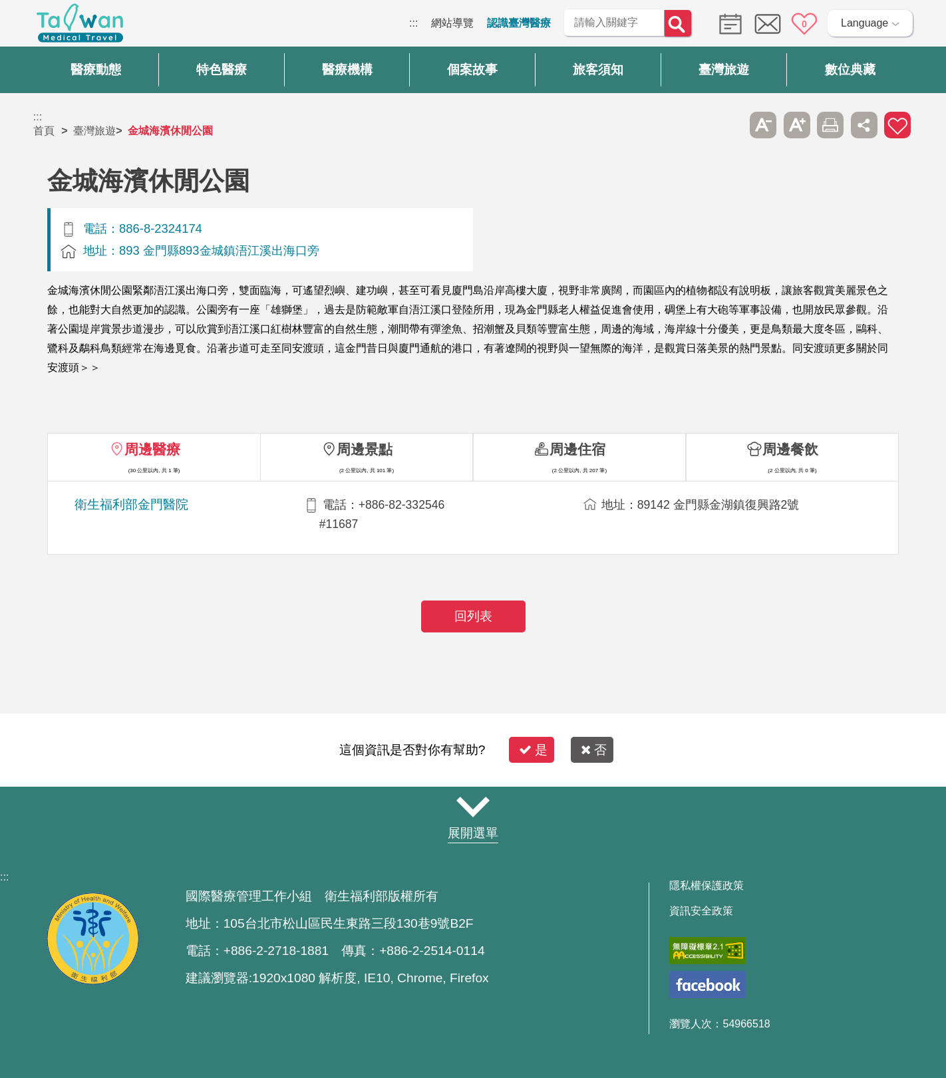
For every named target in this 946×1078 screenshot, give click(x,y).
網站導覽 (452, 23)
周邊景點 (365, 449)
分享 (864, 125)
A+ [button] (797, 125)
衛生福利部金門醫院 (131, 504)
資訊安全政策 (701, 911)
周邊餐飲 (790, 449)
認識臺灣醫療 (519, 23)
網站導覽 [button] (473, 807)
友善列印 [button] (830, 125)
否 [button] (594, 750)
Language (864, 23)
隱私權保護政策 (706, 885)
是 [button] (533, 750)
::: (413, 23)
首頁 (44, 130)
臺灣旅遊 (94, 130)
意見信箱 (767, 24)
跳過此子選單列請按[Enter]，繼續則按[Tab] (729, 125)
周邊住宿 (577, 449)
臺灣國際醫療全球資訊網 (80, 26)
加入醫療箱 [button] (897, 125)
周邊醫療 (152, 449)
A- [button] (763, 125)
